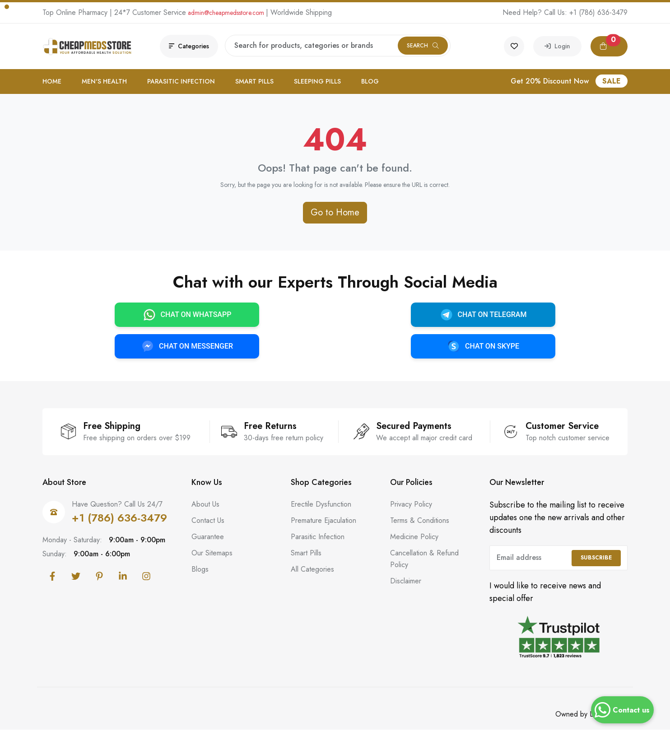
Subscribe (596, 564)
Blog (370, 81)
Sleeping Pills (317, 81)
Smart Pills (254, 81)
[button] (609, 46)
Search (423, 46)
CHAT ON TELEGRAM (483, 321)
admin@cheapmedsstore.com (226, 12)
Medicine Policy (414, 543)
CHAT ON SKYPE (483, 352)
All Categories (312, 576)
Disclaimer (405, 587)
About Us (205, 511)
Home (51, 81)
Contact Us (207, 527)
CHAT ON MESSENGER (187, 352)
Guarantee (207, 543)
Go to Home (335, 218)
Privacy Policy (411, 511)
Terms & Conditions (419, 527)
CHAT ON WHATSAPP (187, 321)
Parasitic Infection (181, 81)
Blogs (200, 576)
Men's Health (104, 81)
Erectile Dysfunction (321, 511)
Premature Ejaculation (323, 527)
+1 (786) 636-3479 (598, 12)
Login (557, 46)
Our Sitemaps (212, 559)
